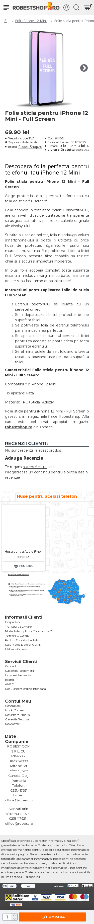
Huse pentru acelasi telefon (47, 496)
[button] (84, 68)
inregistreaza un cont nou (27, 472)
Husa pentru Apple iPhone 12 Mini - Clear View (24, 551)
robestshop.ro (18, 427)
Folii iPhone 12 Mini (31, 20)
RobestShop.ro (30, 146)
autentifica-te (35, 467)
